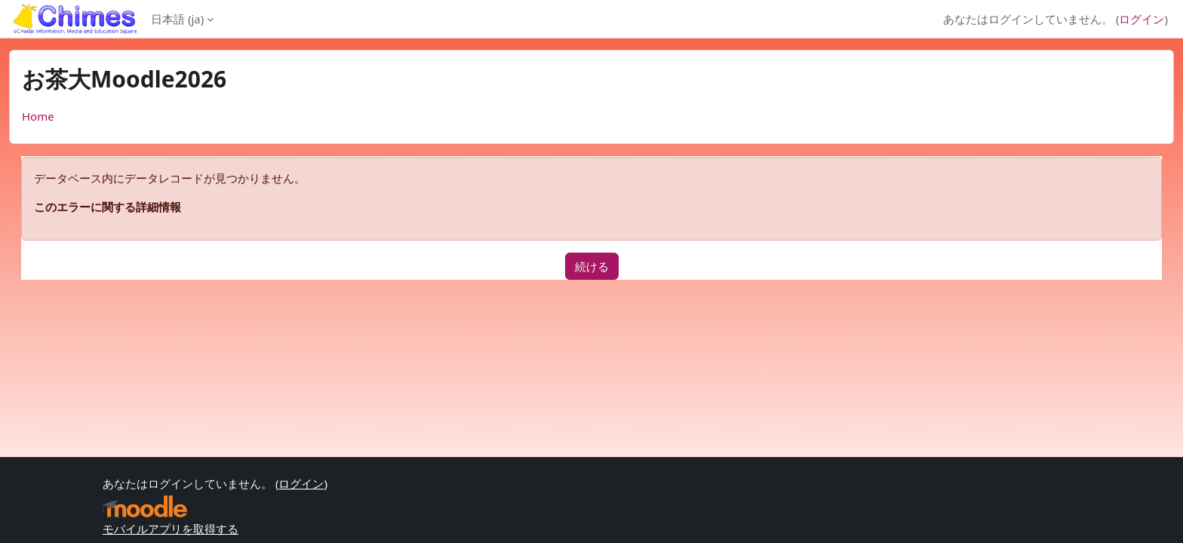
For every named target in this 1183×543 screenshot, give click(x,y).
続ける (592, 266)
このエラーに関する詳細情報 (107, 206)
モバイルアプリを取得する (170, 528)
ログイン (1141, 18)
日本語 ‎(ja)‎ (177, 18)
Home (38, 116)
